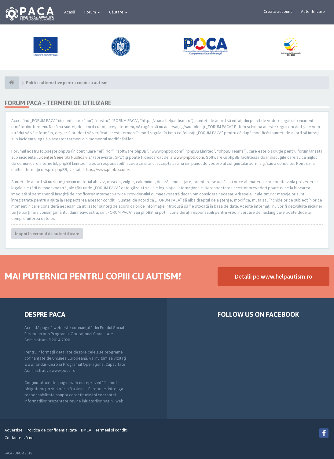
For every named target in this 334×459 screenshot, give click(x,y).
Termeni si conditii (111, 430)
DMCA (86, 430)
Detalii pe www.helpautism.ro (273, 276)
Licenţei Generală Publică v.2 (64, 157)
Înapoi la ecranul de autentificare (47, 233)
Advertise (14, 430)
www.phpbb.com (189, 157)
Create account (278, 11)
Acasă (69, 12)
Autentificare (313, 11)
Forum (92, 12)
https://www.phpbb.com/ (106, 169)
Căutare (118, 12)
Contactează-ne (19, 437)
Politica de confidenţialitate (52, 430)
